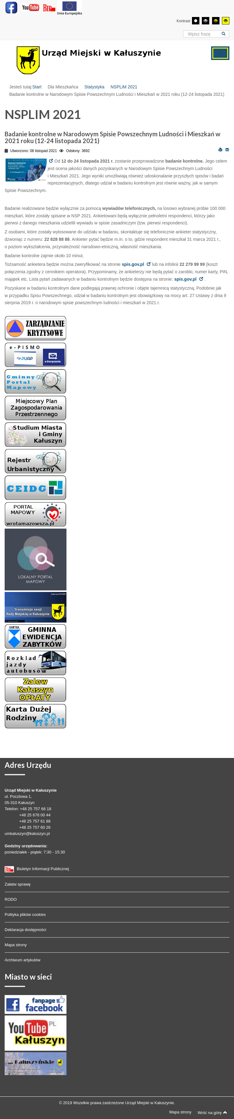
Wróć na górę (212, 1112)
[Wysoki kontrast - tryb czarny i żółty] (215, 20)
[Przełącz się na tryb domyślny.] (195, 20)
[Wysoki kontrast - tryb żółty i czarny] (225, 20)
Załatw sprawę (18, 884)
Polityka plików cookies (25, 914)
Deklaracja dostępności (25, 929)
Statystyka (94, 86)
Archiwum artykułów (22, 960)
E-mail (227, 149)
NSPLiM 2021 (124, 86)
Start (37, 86)
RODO (11, 899)
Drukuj (220, 149)
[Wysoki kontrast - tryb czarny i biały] (205, 20)
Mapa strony (16, 944)
